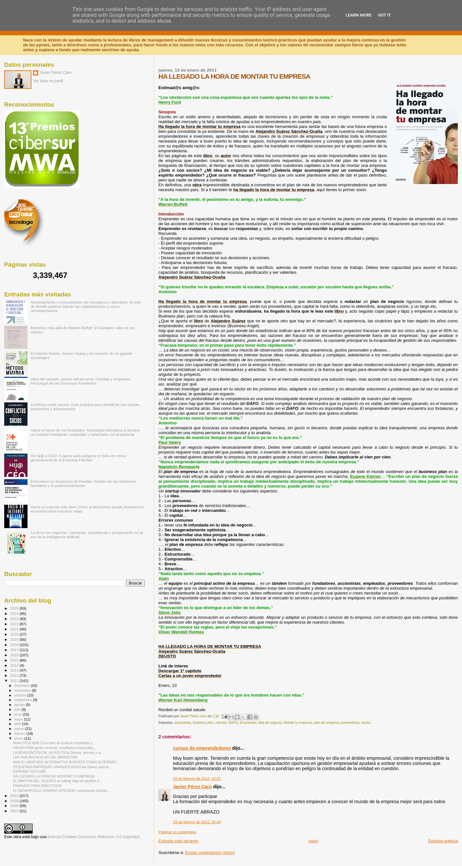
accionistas (182, 722)
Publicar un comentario (177, 832)
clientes (221, 722)
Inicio (313, 840)
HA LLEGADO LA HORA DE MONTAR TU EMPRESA (54, 776)
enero (19, 738)
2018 (14, 644)
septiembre (23, 700)
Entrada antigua (443, 840)
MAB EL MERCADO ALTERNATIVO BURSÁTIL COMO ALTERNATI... (66, 762)
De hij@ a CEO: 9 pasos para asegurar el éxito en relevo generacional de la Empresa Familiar (79, 458)
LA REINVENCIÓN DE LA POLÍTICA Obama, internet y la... (58, 753)
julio (18, 709)
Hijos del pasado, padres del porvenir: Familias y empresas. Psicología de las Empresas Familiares (81, 381)
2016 (14, 655)
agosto (20, 705)
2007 (14, 811)
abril (18, 724)
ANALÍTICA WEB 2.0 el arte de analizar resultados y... (54, 743)
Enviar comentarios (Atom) (210, 852)
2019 (14, 639)
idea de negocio (270, 722)
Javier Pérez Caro (192, 786)
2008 (14, 805)
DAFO (233, 722)
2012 (14, 675)
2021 (14, 629)
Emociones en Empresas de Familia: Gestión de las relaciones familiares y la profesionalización (83, 483)
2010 (14, 795)
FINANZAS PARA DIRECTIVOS (37, 786)
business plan (203, 722)
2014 (14, 665)
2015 (14, 660)
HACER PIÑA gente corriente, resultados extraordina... (54, 748)
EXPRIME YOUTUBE (29, 771)
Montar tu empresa (298, 722)
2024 (14, 613)
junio (18, 714)
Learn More (359, 15)
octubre (20, 695)
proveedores (350, 722)
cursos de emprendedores (202, 748)
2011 (14, 680)
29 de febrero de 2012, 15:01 (197, 778)
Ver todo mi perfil (48, 81)
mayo (19, 719)
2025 (14, 608)
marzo (19, 729)
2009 (14, 801)
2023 (14, 619)
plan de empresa (326, 722)
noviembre (23, 690)
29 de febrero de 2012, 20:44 (197, 822)
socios (366, 722)
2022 (14, 624)
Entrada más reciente (178, 840)
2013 (14, 670)
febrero (20, 733)
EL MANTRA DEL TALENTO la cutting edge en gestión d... (57, 781)
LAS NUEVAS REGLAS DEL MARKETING (45, 757)
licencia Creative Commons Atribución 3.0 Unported (93, 837)
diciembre (22, 685)
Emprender (248, 722)
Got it (384, 15)
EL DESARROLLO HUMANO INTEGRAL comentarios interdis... (61, 790)
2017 (14, 650)
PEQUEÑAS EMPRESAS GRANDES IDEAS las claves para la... (62, 767)
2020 (14, 634)
